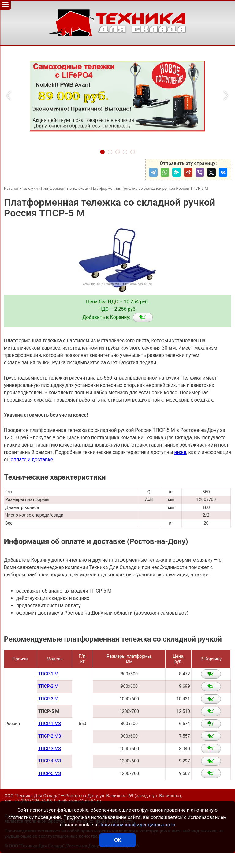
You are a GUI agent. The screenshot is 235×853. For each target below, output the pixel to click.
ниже (180, 452)
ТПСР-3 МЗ (49, 748)
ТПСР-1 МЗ (49, 723)
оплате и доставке (32, 459)
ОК (117, 840)
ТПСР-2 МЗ (49, 736)
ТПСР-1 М (48, 674)
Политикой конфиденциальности (136, 825)
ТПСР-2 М (48, 686)
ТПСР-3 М (48, 698)
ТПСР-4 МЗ (49, 761)
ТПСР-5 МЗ (49, 773)
